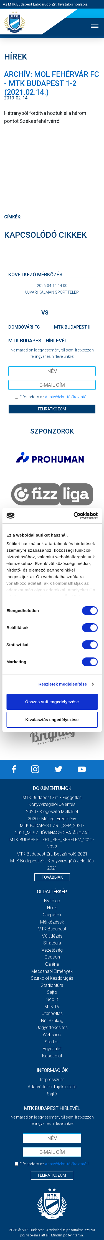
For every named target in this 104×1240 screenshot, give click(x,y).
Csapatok (52, 914)
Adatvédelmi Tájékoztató (52, 1086)
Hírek (52, 907)
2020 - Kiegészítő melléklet (52, 811)
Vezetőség (52, 950)
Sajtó (52, 992)
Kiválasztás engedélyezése (52, 719)
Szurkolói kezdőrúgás (52, 978)
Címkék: (12, 217)
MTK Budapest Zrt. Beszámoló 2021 (52, 854)
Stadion (52, 1041)
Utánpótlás (52, 1013)
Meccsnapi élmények (52, 971)
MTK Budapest (52, 929)
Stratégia (52, 943)
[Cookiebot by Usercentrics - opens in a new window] (74, 515)
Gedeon (52, 957)
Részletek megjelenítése (63, 684)
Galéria (52, 964)
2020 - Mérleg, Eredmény (52, 818)
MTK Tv (52, 1006)
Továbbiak (52, 877)
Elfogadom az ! (54, 397)
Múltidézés (52, 936)
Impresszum (52, 1079)
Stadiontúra (52, 985)
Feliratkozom (52, 409)
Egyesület (52, 1048)
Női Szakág (52, 1020)
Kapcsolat (52, 1055)
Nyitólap (52, 900)
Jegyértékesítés (52, 1027)
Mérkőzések (52, 922)
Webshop (52, 1034)
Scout (52, 999)
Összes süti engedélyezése (52, 701)
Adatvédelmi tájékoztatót (66, 397)
